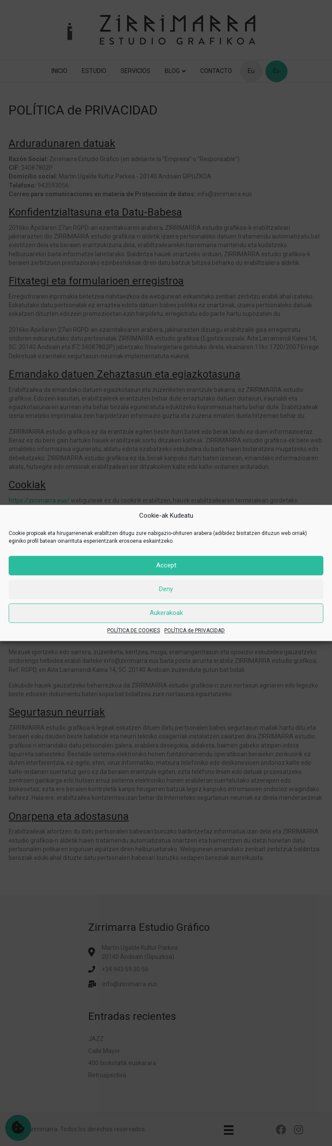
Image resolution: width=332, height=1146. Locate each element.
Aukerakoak (166, 613)
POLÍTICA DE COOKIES (133, 630)
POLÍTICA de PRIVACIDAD (194, 630)
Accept (166, 566)
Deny (166, 589)
